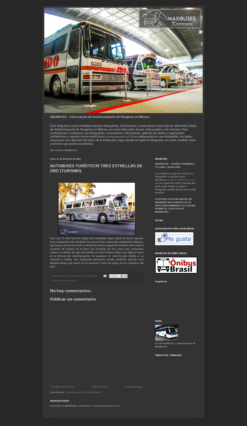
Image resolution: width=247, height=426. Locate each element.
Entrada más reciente (62, 386)
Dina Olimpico (69, 280)
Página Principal (99, 386)
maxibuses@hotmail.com (181, 179)
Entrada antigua (134, 386)
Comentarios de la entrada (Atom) (83, 392)
